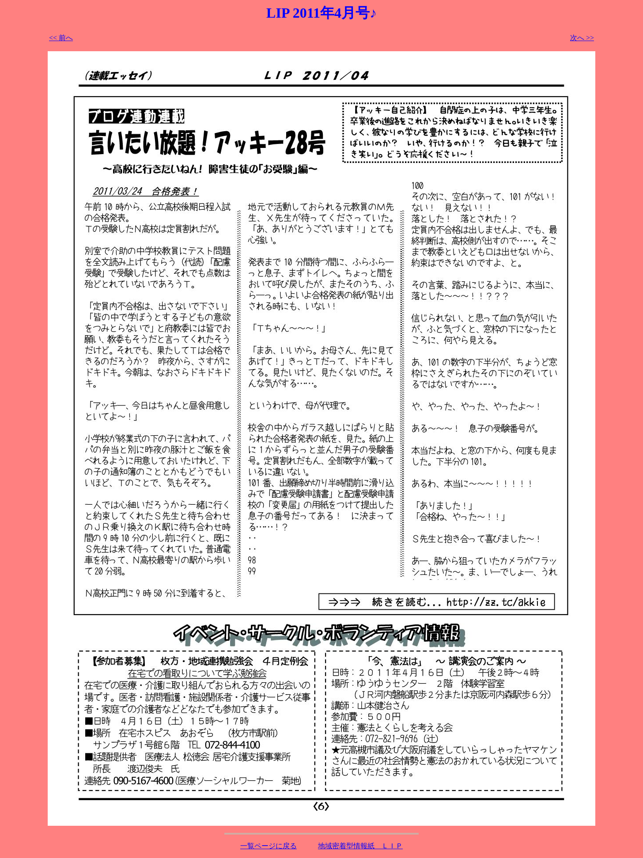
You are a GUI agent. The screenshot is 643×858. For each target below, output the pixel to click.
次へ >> (582, 38)
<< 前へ (61, 38)
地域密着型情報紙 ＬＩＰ (360, 846)
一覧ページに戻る (268, 846)
